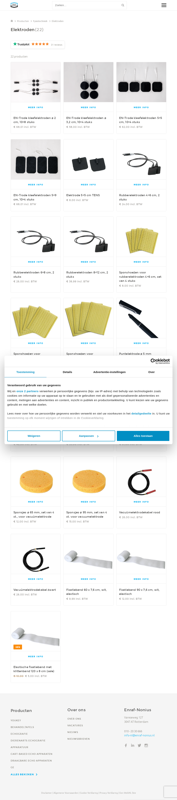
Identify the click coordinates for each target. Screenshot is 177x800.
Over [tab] (151, 372)
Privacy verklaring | (109, 793)
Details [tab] (67, 372)
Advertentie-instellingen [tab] (109, 372)
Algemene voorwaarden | (66, 793)
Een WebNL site (127, 793)
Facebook (126, 745)
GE (12, 767)
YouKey (16, 720)
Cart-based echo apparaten (31, 754)
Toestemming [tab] (25, 372)
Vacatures (75, 725)
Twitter (139, 745)
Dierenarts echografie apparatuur (28, 744)
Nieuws (72, 732)
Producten (23, 21)
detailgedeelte (141, 413)
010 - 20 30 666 (133, 731)
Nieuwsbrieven (78, 738)
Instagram (146, 745)
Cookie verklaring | (89, 793)
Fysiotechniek (40, 21)
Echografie (19, 733)
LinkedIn (132, 745)
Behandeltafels (22, 727)
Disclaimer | (47, 793)
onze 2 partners (27, 391)
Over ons (74, 718)
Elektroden (57, 21)
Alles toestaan (143, 435)
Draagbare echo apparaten (31, 760)
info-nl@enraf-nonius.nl (139, 735)
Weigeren (34, 435)
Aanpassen (88, 435)
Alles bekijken (22, 774)
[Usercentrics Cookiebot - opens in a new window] (153, 361)
